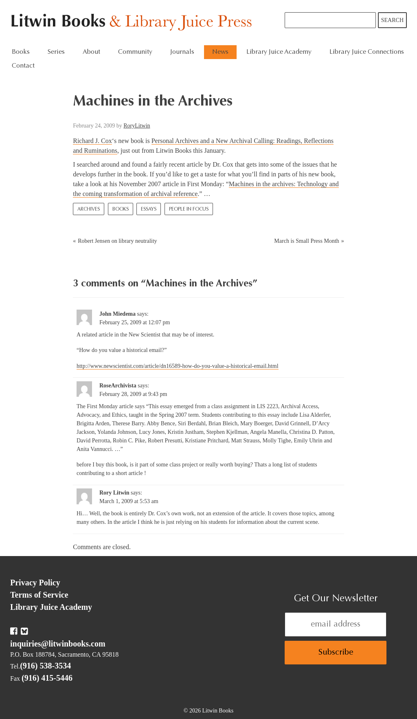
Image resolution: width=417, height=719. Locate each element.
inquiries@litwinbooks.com (57, 643)
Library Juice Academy (279, 52)
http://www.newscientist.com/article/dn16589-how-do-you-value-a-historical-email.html (178, 366)
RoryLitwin (136, 126)
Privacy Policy (35, 582)
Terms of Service (39, 594)
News (220, 52)
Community (135, 52)
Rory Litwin (114, 493)
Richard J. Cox (92, 140)
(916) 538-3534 (45, 665)
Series (56, 52)
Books (21, 52)
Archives (88, 209)
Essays (148, 209)
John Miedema (117, 314)
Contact (23, 66)
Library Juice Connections (366, 52)
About (91, 52)
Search (392, 20)
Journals (182, 52)
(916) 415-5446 (47, 677)
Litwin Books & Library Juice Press (133, 22)
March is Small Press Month (306, 241)
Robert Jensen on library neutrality (117, 241)
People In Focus (188, 209)
